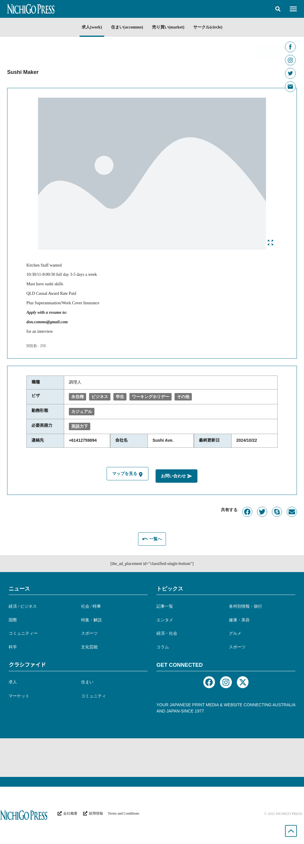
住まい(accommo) (126, 27)
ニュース (19, 588)
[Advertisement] (152, 756)
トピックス (169, 588)
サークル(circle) (211, 27)
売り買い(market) (169, 27)
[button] (278, 9)
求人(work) (88, 27)
